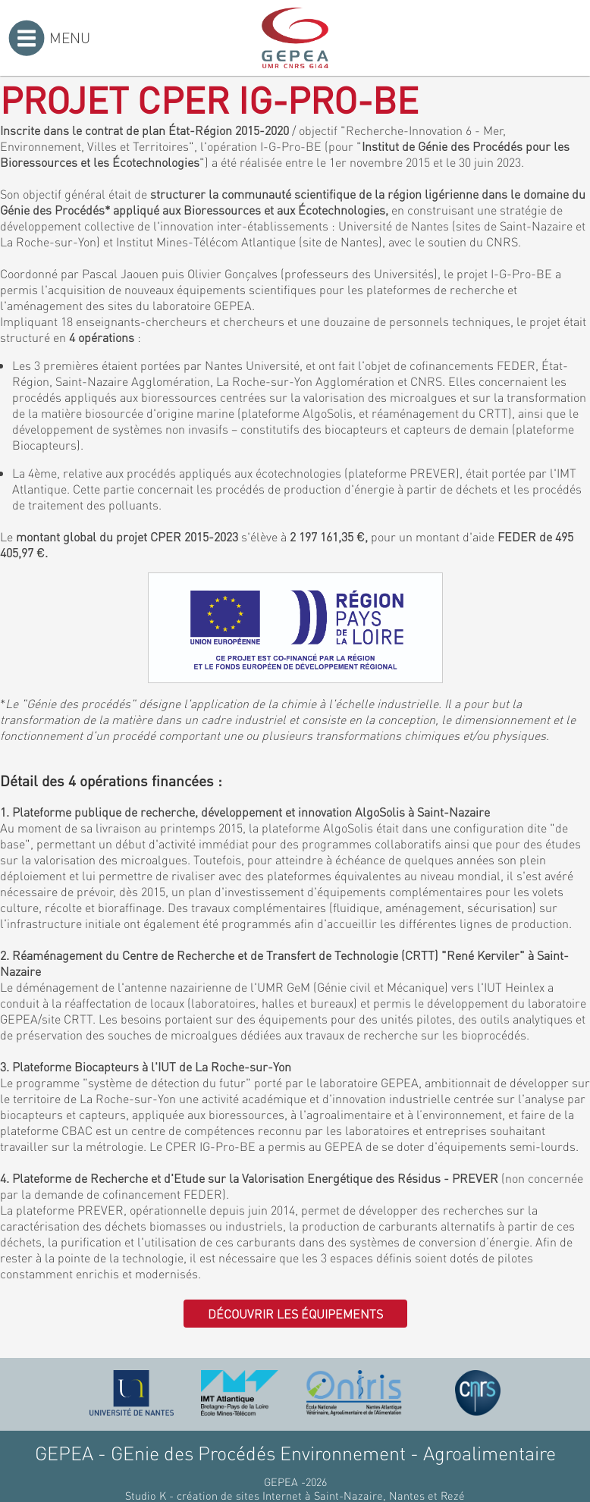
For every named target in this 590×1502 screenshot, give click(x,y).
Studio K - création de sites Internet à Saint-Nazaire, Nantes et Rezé (295, 1495)
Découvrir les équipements (295, 1314)
